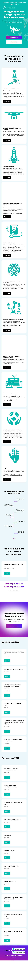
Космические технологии (8, 166)
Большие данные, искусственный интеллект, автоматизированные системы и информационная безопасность (13, 204)
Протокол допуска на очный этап (13, 684)
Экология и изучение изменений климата (12, 429)
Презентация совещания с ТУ (12, 835)
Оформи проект (20, 510)
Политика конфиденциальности (14, 971)
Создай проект (8, 505)
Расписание (7, 850)
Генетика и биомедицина (9, 242)
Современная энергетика (9, 393)
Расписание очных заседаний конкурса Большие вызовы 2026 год (12, 701)
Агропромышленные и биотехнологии (11, 88)
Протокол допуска (9, 866)
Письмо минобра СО (9, 897)
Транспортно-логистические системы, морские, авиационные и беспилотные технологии (12, 128)
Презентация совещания (11, 881)
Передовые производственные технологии (13, 319)
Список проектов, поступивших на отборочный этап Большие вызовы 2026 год (14, 737)
